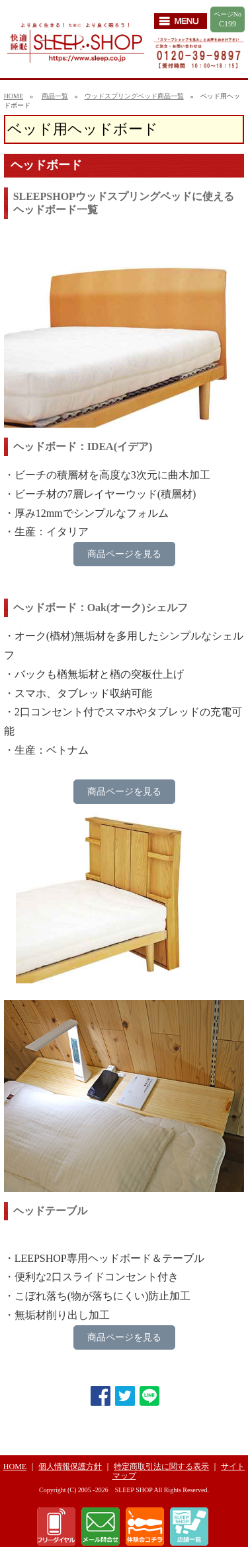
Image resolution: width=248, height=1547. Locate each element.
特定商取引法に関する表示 (161, 1466)
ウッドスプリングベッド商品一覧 (134, 96)
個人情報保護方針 (70, 1466)
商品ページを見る (124, 554)
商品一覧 (55, 96)
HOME (13, 96)
